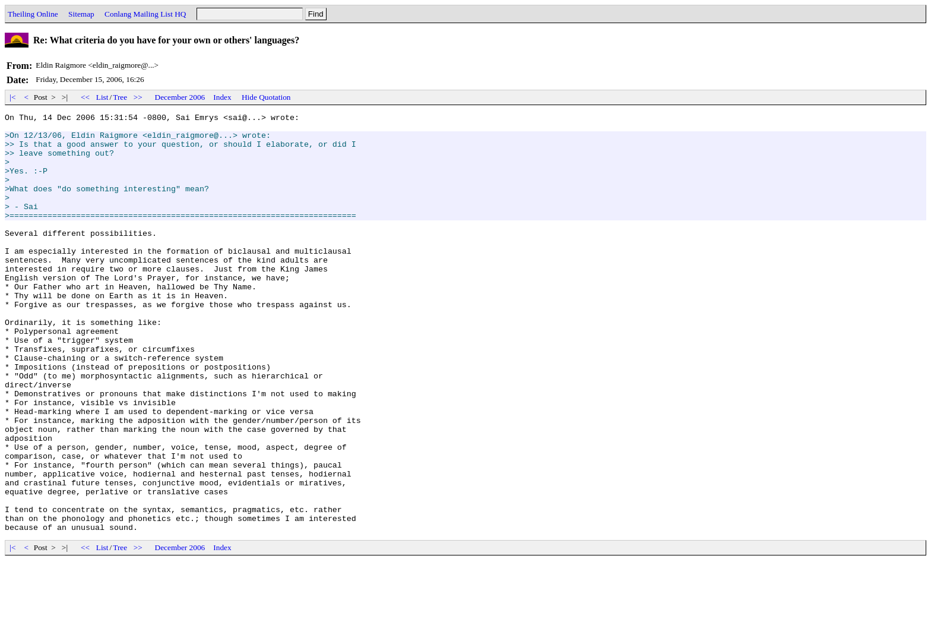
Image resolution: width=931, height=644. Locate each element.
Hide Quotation (266, 97)
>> (138, 97)
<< (85, 97)
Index (222, 97)
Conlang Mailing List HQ (145, 14)
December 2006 (180, 97)
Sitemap (81, 14)
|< (13, 97)
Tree (120, 97)
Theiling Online (33, 14)
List (102, 97)
